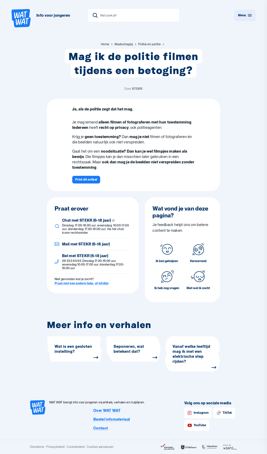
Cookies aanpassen (100, 447)
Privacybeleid (55, 447)
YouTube (196, 425)
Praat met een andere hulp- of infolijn (81, 283)
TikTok (224, 412)
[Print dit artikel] (86, 179)
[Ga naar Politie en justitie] (149, 44)
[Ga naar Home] (105, 44)
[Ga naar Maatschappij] (124, 44)
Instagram (198, 412)
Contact (100, 428)
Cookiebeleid (75, 447)
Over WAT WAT (107, 410)
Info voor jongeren (53, 15)
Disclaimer (37, 447)
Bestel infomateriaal (111, 419)
